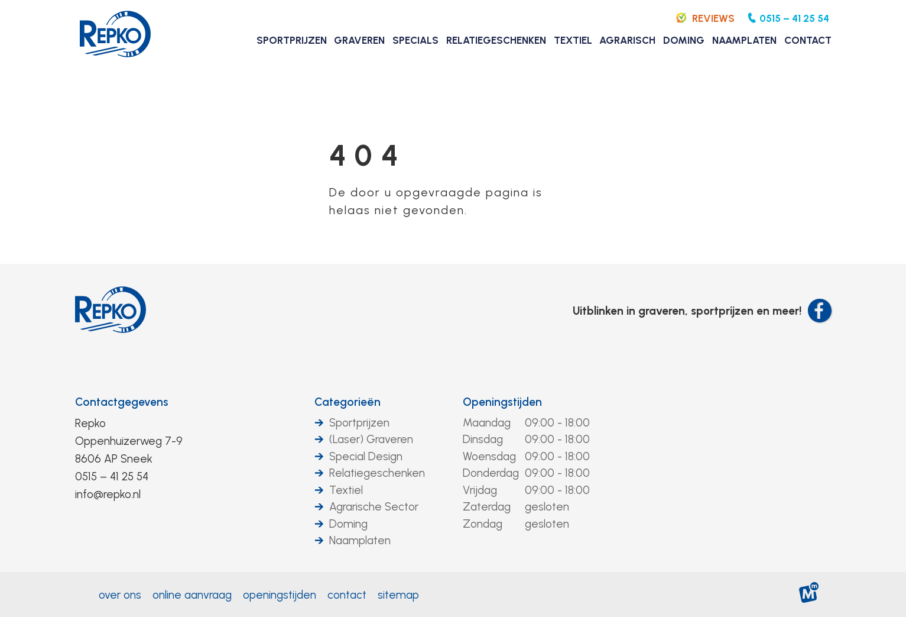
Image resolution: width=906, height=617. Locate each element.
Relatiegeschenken (377, 473)
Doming (348, 524)
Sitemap (398, 595)
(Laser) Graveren (371, 439)
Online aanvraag (192, 595)
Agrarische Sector (373, 506)
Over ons (120, 595)
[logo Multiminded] (809, 595)
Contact (346, 595)
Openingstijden (502, 402)
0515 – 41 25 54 (111, 476)
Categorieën (347, 402)
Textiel (346, 490)
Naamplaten (360, 540)
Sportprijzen (359, 422)
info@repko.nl (108, 494)
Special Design (365, 456)
